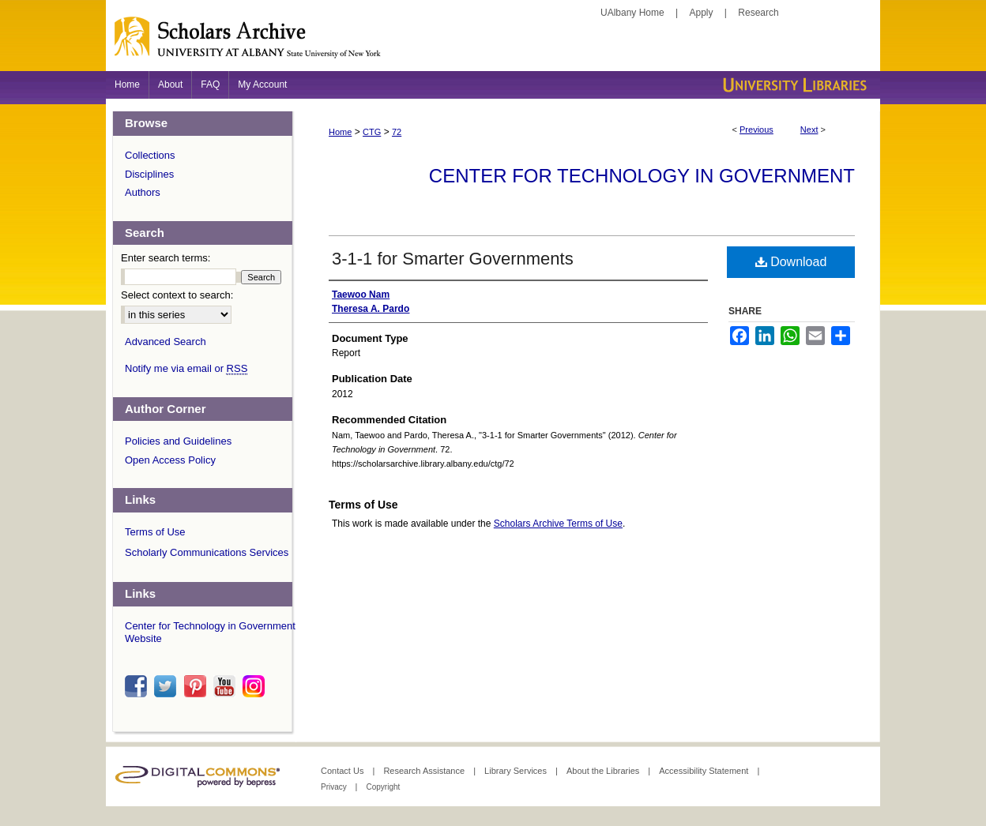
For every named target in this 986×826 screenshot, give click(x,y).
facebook (138, 686)
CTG (372, 132)
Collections (150, 155)
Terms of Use (155, 532)
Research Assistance (425, 770)
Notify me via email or (186, 368)
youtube (226, 686)
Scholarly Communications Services (206, 552)
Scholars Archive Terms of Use (558, 523)
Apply (701, 12)
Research (758, 12)
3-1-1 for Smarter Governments (453, 258)
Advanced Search (165, 341)
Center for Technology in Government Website (210, 632)
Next (809, 129)
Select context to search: (177, 295)
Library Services (516, 770)
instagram (256, 686)
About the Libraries (604, 770)
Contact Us (343, 770)
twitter (167, 686)
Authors (142, 192)
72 (396, 132)
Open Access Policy (170, 460)
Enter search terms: (165, 258)
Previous (756, 129)
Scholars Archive (493, 43)
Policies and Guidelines (178, 441)
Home (340, 132)
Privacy (335, 787)
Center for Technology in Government (642, 175)
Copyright (383, 787)
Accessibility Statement (705, 770)
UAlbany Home (632, 12)
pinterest (197, 686)
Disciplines (149, 174)
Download (791, 261)
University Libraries (793, 85)
